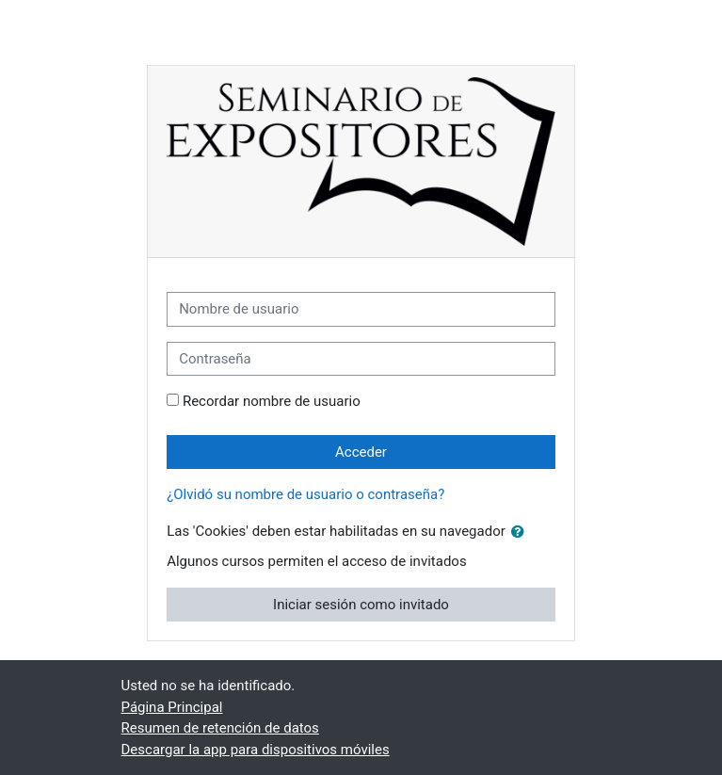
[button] (521, 532)
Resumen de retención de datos (220, 727)
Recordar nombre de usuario (272, 401)
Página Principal (172, 707)
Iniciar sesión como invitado (361, 604)
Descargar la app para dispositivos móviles (255, 749)
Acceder (361, 452)
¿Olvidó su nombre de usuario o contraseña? (305, 494)
